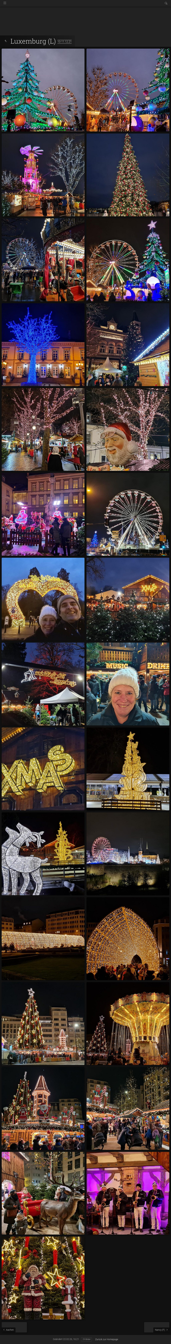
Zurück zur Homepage (106, 1339)
